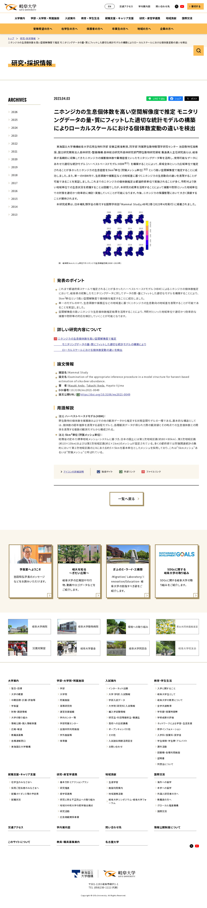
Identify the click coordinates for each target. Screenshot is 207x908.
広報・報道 (16, 729)
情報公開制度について (167, 827)
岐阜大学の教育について (170, 700)
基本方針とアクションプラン (74, 782)
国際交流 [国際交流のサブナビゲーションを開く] (187, 18)
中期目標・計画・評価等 (23, 700)
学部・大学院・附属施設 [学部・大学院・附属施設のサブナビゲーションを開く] (45, 18)
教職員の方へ (164, 799)
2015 (14, 199)
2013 (14, 214)
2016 (14, 191)
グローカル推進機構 (167, 805)
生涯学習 (113, 782)
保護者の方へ (95, 29)
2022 (14, 143)
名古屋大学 (112, 842)
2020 (14, 159)
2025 (14, 120)
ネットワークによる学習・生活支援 (174, 723)
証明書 (160, 758)
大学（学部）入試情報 (119, 694)
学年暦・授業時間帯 (167, 711)
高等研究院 (66, 705)
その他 (112, 735)
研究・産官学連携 (67, 774)
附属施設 (65, 700)
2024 (14, 128)
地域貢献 (110, 774)
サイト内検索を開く (198, 50)
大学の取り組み (19, 717)
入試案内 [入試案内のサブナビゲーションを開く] (70, 18)
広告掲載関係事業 (69, 817)
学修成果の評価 (165, 717)
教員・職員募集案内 (68, 842)
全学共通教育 (164, 705)
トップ (11, 38)
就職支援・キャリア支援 (22, 774)
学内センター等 (68, 717)
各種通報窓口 (18, 740)
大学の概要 (17, 694)
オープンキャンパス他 (120, 729)
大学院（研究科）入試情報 (122, 705)
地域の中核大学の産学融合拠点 (76, 805)
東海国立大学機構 (20, 746)
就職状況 (16, 799)
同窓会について (165, 764)
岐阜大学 (20, 7)
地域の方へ (144, 29)
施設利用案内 (116, 788)
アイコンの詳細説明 (74, 471)
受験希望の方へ (42, 29)
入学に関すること (166, 688)
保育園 (63, 740)
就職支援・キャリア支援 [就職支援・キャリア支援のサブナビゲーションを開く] (119, 18)
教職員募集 (17, 735)
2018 (14, 175)
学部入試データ (117, 700)
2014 (14, 207)
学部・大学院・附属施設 (70, 680)
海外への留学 (164, 782)
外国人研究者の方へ (168, 793)
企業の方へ (167, 29)
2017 (14, 183)
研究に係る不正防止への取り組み (77, 799)
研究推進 (65, 788)
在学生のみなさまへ (21, 782)
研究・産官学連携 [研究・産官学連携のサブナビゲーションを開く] (149, 18)
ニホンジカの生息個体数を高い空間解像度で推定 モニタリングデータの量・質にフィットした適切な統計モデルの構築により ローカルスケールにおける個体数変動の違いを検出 (100, 344)
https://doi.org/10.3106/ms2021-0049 (105, 394)
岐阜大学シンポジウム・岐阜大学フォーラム (128, 801)
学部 (62, 688)
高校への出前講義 (118, 723)
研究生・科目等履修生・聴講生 (124, 717)
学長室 (14, 705)
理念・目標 (16, 688)
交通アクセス (126, 6)
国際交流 (159, 774)
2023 (14, 135)
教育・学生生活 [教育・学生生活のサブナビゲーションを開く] (90, 18)
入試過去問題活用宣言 (121, 740)
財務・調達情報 (19, 711)
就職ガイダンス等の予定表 (25, 793)
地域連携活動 (116, 793)
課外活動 (162, 746)
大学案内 (13, 680)
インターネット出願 (118, 688)
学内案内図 (144, 6)
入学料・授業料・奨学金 (169, 735)
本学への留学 (164, 788)
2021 (14, 151)
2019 (14, 167)
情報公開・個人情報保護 (24, 723)
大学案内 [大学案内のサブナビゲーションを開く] (20, 18)
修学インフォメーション (169, 729)
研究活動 (65, 811)
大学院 (63, 694)
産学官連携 (66, 793)
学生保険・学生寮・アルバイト (172, 740)
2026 (14, 112)
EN (109, 6)
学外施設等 (66, 735)
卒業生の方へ (120, 29)
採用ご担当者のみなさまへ (25, 788)
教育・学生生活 (163, 680)
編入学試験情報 (117, 711)
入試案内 (110, 680)
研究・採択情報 (28, 38)
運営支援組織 (67, 711)
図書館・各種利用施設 (168, 752)
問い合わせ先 (163, 6)
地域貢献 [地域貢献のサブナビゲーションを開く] (171, 18)
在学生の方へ (69, 29)
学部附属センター (69, 723)
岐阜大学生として (166, 694)
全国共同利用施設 (69, 729)
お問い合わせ (116, 746)
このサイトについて (19, 842)
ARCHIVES (17, 99)
